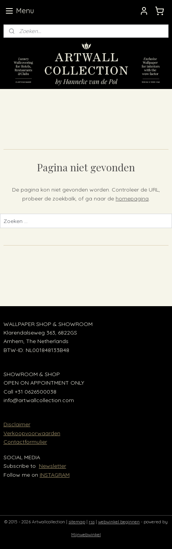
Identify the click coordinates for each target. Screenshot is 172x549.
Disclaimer (17, 424)
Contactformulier (25, 441)
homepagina (132, 198)
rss (92, 522)
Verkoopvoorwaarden (32, 433)
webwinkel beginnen (119, 522)
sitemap (76, 522)
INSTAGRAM (55, 474)
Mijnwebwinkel (86, 534)
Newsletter (52, 465)
